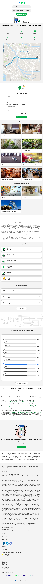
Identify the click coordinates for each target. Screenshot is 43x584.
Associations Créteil (8, 494)
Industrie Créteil (31, 498)
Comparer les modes (21, 383)
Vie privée (12, 568)
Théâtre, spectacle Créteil (25, 499)
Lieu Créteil (26, 501)
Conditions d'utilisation (6, 568)
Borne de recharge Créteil (23, 498)
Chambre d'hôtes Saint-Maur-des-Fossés (10, 509)
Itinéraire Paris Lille (21, 481)
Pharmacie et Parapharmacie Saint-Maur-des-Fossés (26, 523)
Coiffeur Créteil (19, 491)
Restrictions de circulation (25, 530)
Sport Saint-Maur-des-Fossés (10, 513)
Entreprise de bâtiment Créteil (32, 490)
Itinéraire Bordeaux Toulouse (28, 483)
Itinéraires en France (14, 480)
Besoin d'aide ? (5, 536)
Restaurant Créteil (10, 490)
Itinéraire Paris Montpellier (9, 484)
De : (17, 6)
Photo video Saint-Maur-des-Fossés (23, 522)
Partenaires (7, 564)
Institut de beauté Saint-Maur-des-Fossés (12, 514)
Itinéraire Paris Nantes (18, 483)
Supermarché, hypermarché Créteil (11, 498)
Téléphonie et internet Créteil (22, 503)
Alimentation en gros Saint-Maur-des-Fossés (10, 524)
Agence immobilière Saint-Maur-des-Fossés (27, 505)
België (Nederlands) (6, 555)
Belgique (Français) (6, 554)
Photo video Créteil (5, 503)
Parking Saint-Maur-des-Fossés (23, 509)
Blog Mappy (4, 563)
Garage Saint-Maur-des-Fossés (20, 504)
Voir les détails (21, 308)
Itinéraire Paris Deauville (31, 480)
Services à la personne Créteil (7, 501)
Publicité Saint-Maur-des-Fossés (26, 514)
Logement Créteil (17, 499)
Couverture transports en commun (8, 571)
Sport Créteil (33, 494)
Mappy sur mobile (5, 549)
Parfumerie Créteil (13, 503)
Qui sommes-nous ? (5, 561)
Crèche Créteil (33, 499)
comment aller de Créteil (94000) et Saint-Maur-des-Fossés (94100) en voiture (25, 412)
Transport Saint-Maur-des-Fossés (21, 508)
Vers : (22, 10)
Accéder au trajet (21, 117)
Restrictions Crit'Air (16, 530)
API (2, 548)
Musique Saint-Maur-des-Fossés (11, 518)
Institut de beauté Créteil (20, 496)
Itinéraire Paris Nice (9, 483)
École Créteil (27, 495)
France (4, 553)
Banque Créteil (10, 499)
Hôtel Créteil (4, 490)
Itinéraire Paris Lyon (22, 480)
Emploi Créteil (22, 495)
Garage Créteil (17, 490)
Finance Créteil (8, 500)
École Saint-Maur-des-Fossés (23, 518)
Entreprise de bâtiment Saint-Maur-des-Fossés (10, 505)
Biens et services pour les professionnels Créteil (21, 494)
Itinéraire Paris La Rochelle (31, 484)
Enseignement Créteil (6, 496)
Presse (3, 564)
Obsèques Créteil (36, 491)
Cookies (16, 568)
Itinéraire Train (33, 475)
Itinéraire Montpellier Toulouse (20, 484)
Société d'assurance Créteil (28, 491)
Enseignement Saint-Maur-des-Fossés (15, 517)
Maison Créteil (23, 490)
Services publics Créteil (35, 495)
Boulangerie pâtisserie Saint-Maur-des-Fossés (17, 519)
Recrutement (4, 562)
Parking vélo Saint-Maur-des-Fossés (23, 512)
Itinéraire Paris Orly (29, 481)
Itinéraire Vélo (15, 475)
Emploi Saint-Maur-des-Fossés (12, 515)
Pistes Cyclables (9, 530)
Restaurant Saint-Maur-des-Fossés (8, 504)
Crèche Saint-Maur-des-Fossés (10, 522)
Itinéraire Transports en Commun (24, 475)
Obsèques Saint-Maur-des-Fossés (8, 508)
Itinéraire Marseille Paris (12, 481)
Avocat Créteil (12, 496)
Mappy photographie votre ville (7, 572)
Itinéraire (3, 475)
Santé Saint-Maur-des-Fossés (12, 510)
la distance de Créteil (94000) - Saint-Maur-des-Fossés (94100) (21, 401)
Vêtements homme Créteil (29, 500)
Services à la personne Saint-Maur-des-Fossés (27, 515)
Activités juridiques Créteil (33, 501)
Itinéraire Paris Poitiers (22, 485)
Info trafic (4, 530)
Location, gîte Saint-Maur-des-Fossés (33, 508)
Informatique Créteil (8, 495)
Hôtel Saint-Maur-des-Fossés (33, 503)
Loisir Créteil (37, 500)
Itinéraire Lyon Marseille (31, 485)
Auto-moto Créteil (13, 491)
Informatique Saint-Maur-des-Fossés (23, 513)
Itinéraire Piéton (9, 475)
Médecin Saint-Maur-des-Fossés (23, 510)
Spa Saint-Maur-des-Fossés (23, 524)
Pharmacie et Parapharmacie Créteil (17, 500)
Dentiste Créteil (16, 495)
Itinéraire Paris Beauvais (12, 485)
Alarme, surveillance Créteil (18, 501)
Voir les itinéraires (21, 14)
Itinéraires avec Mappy (6, 480)
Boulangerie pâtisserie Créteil (31, 496)
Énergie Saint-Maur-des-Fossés (10, 523)
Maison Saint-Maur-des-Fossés (32, 504)
